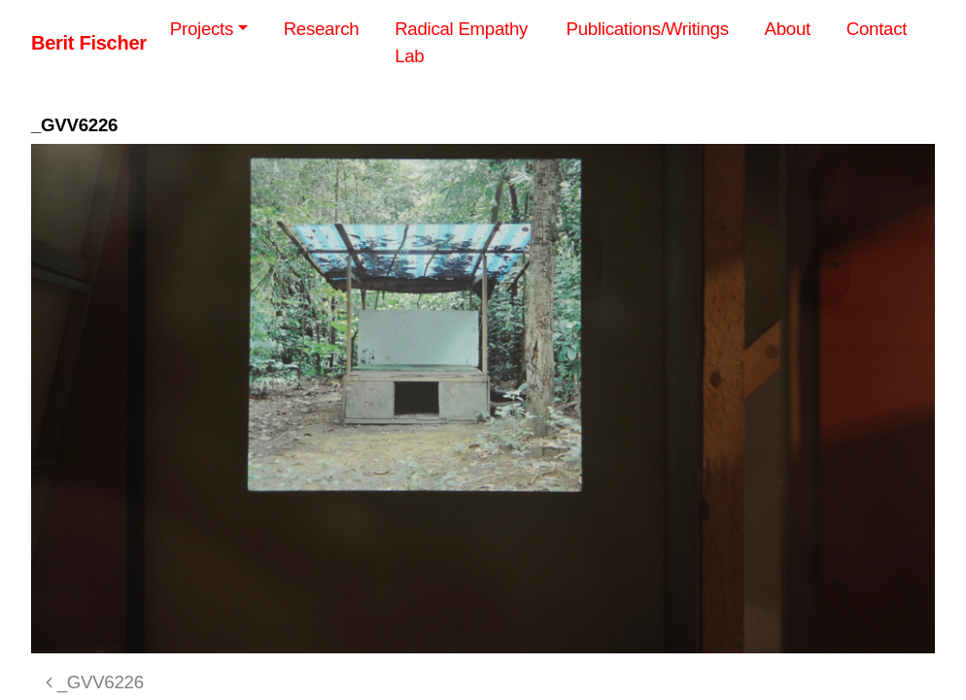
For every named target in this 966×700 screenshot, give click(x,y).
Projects (201, 28)
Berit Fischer (89, 42)
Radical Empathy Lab (461, 42)
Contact (876, 28)
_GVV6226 (95, 682)
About (788, 28)
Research (322, 28)
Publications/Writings (648, 28)
